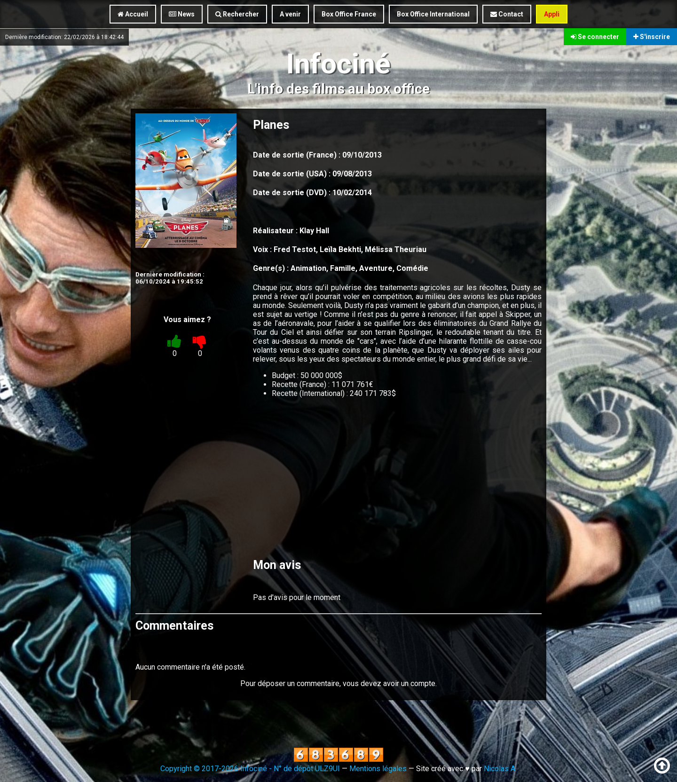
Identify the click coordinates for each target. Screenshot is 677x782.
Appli (551, 14)
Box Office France (349, 14)
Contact (506, 14)
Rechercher (237, 14)
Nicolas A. (500, 768)
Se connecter (595, 36)
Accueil (133, 14)
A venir (290, 14)
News (182, 14)
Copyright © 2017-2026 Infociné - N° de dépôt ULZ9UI (250, 768)
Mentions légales (378, 768)
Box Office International (433, 14)
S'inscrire (651, 36)
